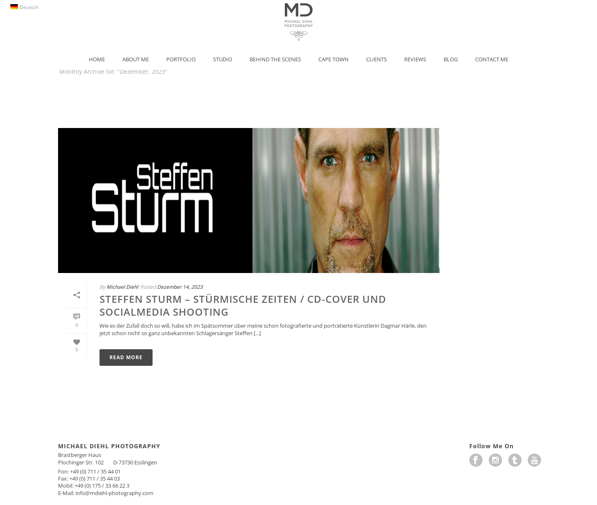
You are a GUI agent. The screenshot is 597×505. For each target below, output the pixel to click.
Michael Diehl (122, 286)
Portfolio (181, 59)
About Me (135, 59)
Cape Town (333, 59)
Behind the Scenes (275, 59)
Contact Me (491, 59)
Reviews (415, 59)
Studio (222, 59)
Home (97, 59)
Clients (376, 59)
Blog (451, 59)
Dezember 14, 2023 (180, 286)
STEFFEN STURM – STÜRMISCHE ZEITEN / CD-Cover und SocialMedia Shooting (243, 305)
